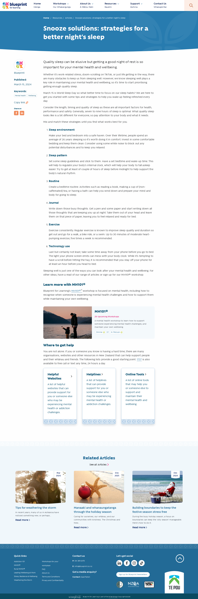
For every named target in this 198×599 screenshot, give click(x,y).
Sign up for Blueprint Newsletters (133, 574)
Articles (68, 18)
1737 (139, 359)
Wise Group (113, 597)
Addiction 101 (19, 561)
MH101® (76, 290)
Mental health (20, 96)
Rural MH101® (19, 569)
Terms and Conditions (51, 577)
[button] (16, 113)
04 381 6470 (80, 561)
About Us (46, 573)
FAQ (43, 569)
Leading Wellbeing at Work (25, 573)
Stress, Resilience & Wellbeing (25, 576)
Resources (57, 18)
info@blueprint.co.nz (83, 566)
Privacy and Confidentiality (53, 580)
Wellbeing (32, 96)
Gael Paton (85, 577)
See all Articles (98, 464)
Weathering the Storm (23, 580)
